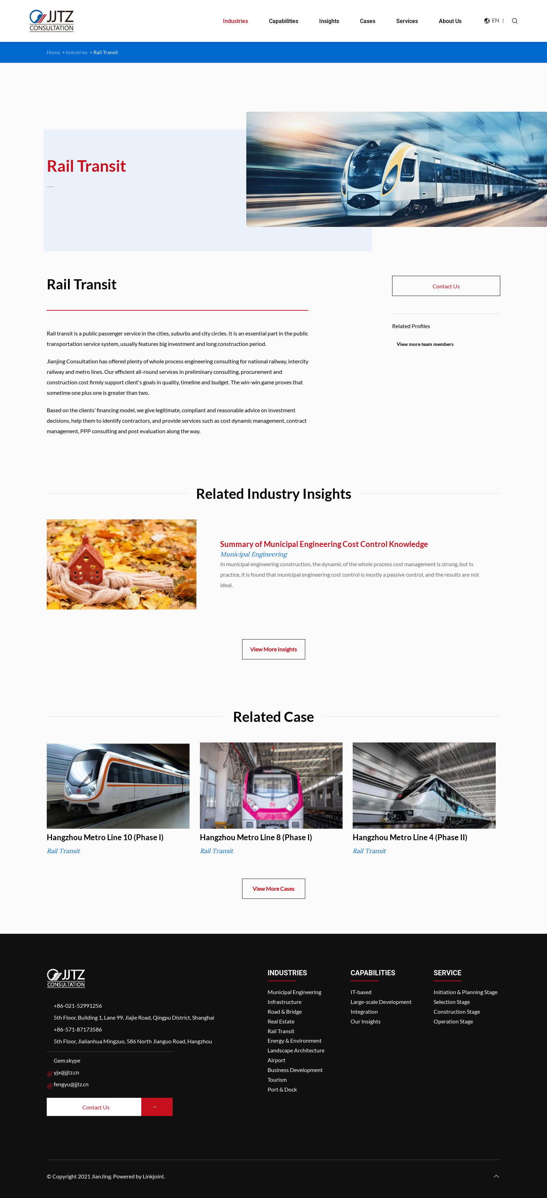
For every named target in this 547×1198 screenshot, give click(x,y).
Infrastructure (284, 1001)
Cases (367, 21)
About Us (450, 21)
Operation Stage (453, 1021)
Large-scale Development (381, 1001)
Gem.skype (67, 1060)
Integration (364, 1011)
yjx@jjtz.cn (66, 1072)
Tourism (277, 1079)
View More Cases (273, 888)
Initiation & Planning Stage (465, 992)
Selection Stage (452, 1001)
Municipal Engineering (294, 992)
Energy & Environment (295, 1040)
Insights (329, 21)
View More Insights (273, 649)
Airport (276, 1060)
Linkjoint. (154, 1176)
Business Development (295, 1069)
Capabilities (283, 21)
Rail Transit (105, 52)
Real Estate (281, 1021)
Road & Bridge (285, 1011)
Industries (235, 21)
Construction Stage (457, 1011)
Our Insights (366, 1021)
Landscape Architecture (296, 1050)
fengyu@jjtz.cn (71, 1084)
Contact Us (446, 286)
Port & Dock (282, 1089)
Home (53, 52)
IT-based (361, 992)
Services (407, 21)
